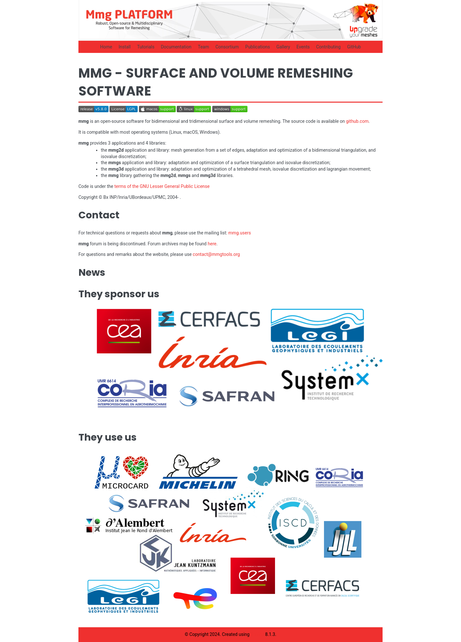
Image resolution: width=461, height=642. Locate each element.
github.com (357, 121)
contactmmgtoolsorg (216, 254)
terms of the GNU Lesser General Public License (162, 186)
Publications (257, 46)
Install (124, 46)
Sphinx (257, 634)
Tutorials (145, 46)
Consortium (227, 46)
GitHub (354, 46)
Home (106, 46)
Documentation (176, 46)
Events (303, 46)
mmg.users (239, 232)
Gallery (283, 46)
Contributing (328, 46)
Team (203, 46)
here (212, 243)
